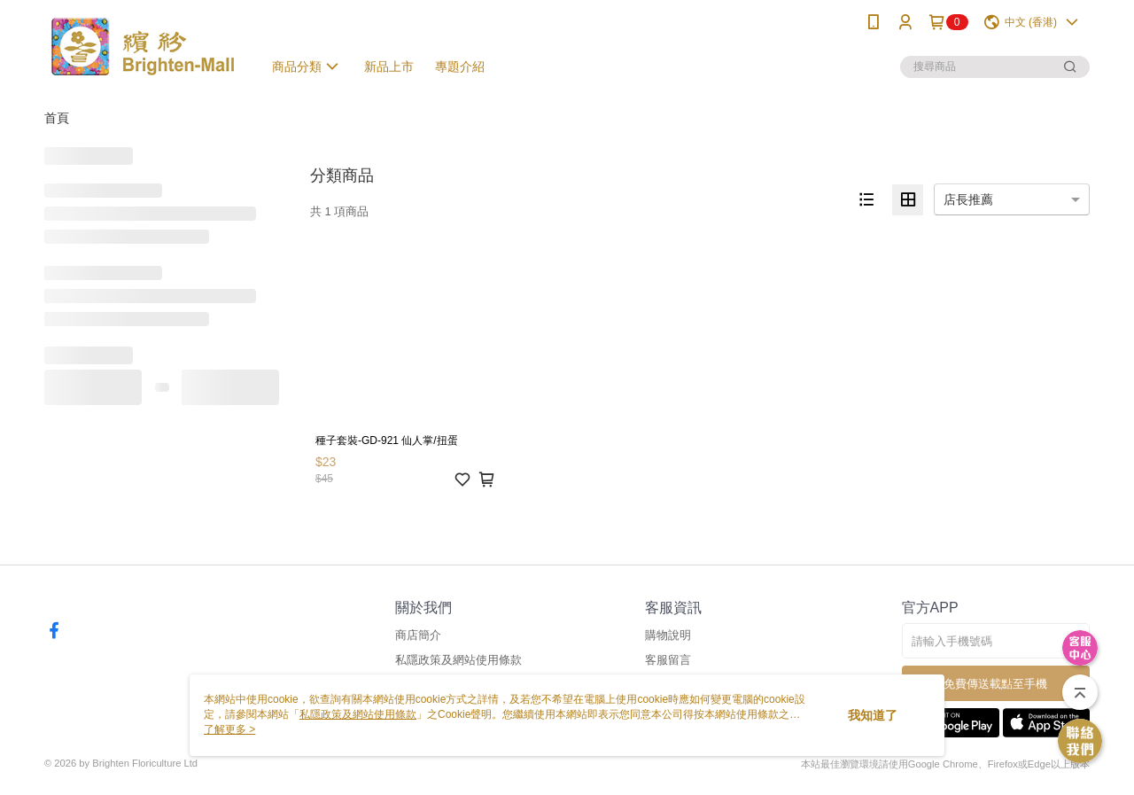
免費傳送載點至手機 (995, 683)
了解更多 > (229, 729)
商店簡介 (418, 635)
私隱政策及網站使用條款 (458, 659)
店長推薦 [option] (968, 199)
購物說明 (668, 635)
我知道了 (872, 715)
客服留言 (668, 659)
